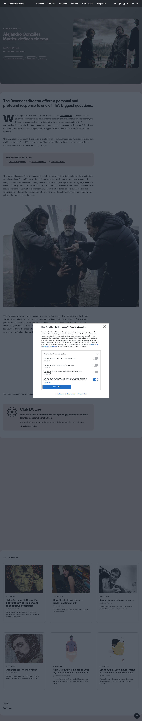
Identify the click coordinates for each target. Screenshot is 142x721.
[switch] (95, 358)
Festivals (63, 4)
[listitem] (71, 354)
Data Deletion (60, 394)
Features (51, 4)
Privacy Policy (82, 394)
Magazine (101, 4)
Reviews (40, 4)
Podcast (74, 4)
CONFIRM (56, 387)
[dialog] (71, 360)
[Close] (105, 327)
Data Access (71, 394)
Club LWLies (87, 4)
